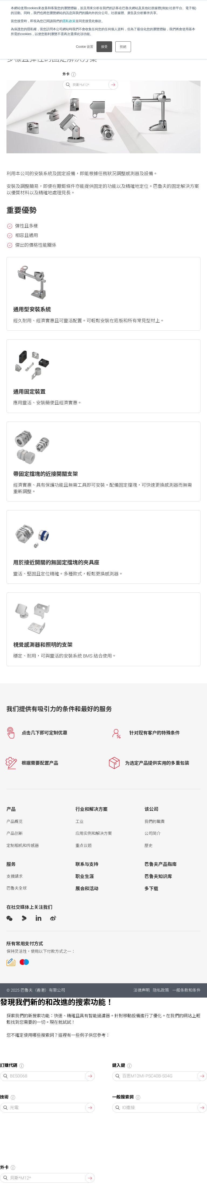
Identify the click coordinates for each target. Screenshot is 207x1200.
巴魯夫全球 (16, 888)
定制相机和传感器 (22, 845)
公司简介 (152, 833)
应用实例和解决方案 (93, 833)
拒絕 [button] (123, 47)
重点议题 (83, 845)
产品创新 (14, 833)
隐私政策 (161, 990)
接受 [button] (104, 47)
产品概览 (14, 821)
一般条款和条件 (186, 990)
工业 (79, 821)
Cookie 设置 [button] (85, 47)
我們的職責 (154, 821)
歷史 (148, 845)
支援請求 (14, 876)
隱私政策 (69, 21)
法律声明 (141, 990)
